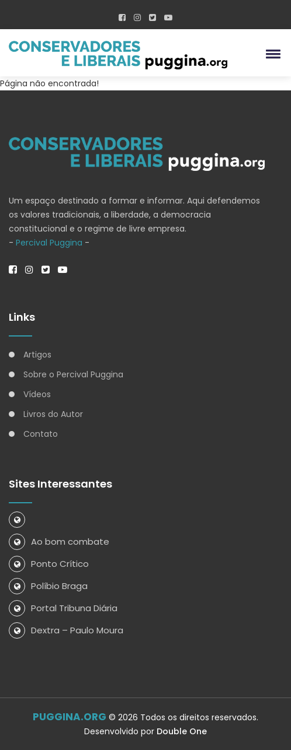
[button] (271, 54)
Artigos (37, 354)
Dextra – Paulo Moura (66, 630)
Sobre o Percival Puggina (73, 374)
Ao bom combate (59, 541)
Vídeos (37, 394)
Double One (182, 731)
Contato (40, 434)
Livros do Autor (53, 414)
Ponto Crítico (49, 564)
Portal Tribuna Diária (63, 608)
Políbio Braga (48, 586)
